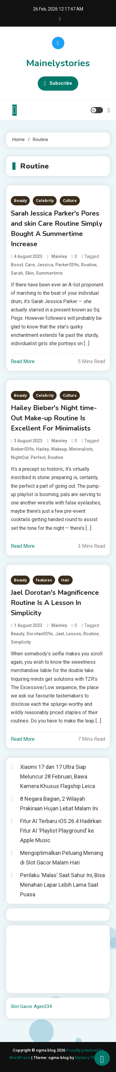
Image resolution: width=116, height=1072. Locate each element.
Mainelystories (58, 63)
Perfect (38, 457)
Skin (29, 273)
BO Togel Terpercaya (48, 934)
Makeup (59, 449)
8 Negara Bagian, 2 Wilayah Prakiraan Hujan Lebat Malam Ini (59, 803)
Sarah (17, 273)
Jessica (45, 264)
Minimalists (81, 449)
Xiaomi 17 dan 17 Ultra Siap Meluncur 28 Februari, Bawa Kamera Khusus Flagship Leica (57, 776)
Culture (70, 200)
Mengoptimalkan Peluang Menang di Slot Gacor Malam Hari (61, 858)
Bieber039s (22, 449)
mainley (59, 256)
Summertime (49, 273)
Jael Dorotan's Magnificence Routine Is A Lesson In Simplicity (55, 603)
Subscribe (58, 83)
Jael (59, 633)
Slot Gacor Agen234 (31, 1006)
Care (30, 264)
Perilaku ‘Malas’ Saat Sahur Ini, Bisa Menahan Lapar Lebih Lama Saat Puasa (62, 884)
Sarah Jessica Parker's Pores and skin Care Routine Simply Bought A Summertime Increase (56, 229)
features (44, 580)
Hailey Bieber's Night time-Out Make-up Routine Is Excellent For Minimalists (54, 418)
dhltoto (18, 934)
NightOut (19, 457)
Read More (23, 361)
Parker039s (67, 264)
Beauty (20, 200)
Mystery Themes (90, 1057)
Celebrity (45, 200)
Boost (17, 264)
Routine (89, 264)
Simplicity (21, 642)
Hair (65, 580)
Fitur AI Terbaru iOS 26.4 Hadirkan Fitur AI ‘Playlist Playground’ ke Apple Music (60, 830)
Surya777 (20, 984)
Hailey (42, 449)
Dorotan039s (40, 633)
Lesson (73, 633)
